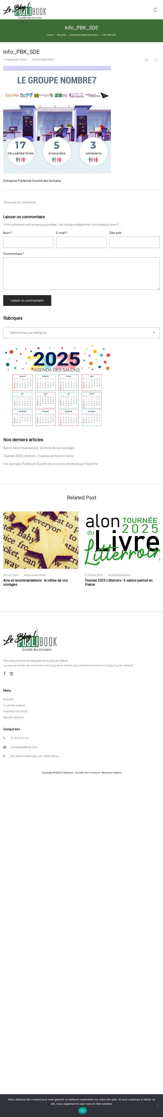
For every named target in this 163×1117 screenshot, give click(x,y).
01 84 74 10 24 (19, 738)
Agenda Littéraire (13, 717)
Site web (115, 233)
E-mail (61, 233)
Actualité (61, 35)
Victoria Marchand (41, 59)
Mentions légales (111, 772)
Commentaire (13, 254)
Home (50, 35)
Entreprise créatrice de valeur (84, 35)
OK (83, 1110)
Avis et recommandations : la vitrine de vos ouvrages (39, 448)
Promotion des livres (15, 711)
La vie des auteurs (14, 705)
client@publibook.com (24, 747)
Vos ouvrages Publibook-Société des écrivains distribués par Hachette (50, 464)
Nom (7, 233)
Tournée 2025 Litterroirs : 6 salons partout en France (38, 456)
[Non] (157, 1105)
